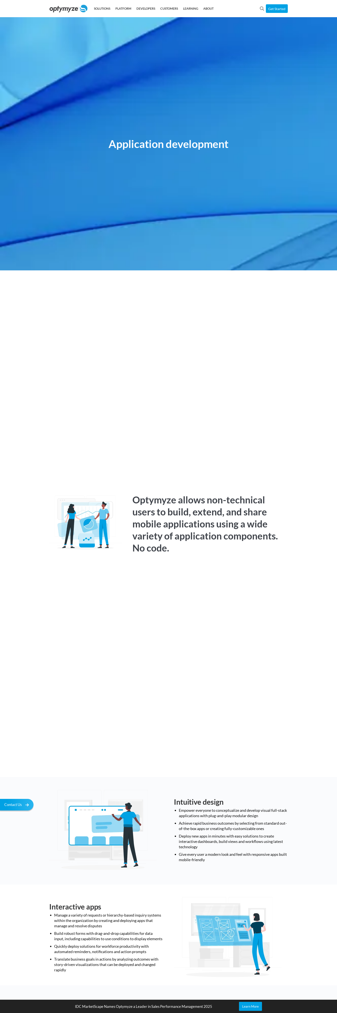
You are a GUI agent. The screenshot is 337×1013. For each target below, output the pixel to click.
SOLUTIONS (102, 8)
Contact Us (17, 805)
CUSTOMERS (169, 8)
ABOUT (208, 8)
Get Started (276, 9)
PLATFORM (123, 8)
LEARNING (190, 8)
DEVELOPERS (145, 8)
